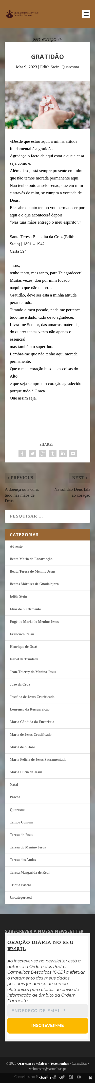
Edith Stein (50, 67)
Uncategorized (21, 897)
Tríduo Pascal (20, 885)
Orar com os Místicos (32, 1063)
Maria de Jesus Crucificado (30, 735)
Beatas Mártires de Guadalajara (34, 584)
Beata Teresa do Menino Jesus (32, 571)
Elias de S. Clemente (25, 609)
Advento (16, 546)
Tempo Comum (21, 822)
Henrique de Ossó (23, 647)
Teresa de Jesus (21, 835)
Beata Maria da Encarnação (31, 559)
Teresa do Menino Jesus (28, 847)
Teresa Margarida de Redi (30, 872)
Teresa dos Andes (23, 860)
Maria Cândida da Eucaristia (32, 722)
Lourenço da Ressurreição (30, 709)
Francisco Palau (22, 634)
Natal (14, 785)
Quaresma (70, 67)
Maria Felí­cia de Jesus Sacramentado (38, 760)
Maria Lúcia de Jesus (26, 772)
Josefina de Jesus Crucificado (32, 697)
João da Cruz (20, 684)
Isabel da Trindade (24, 659)
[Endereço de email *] (47, 1011)
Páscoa (15, 797)
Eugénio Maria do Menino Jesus (34, 622)
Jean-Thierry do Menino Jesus (33, 672)
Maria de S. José (22, 747)
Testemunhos (59, 1063)
